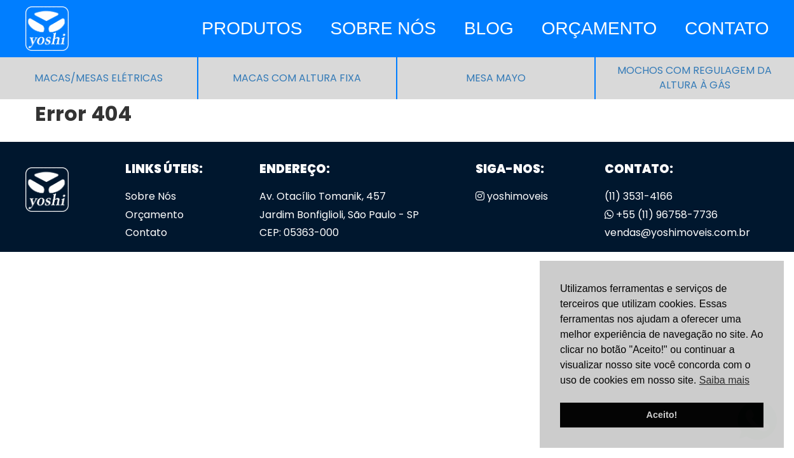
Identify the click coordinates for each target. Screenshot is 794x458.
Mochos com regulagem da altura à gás (694, 78)
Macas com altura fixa (297, 78)
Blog (489, 28)
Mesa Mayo (496, 78)
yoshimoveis (512, 196)
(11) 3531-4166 (639, 196)
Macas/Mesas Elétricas (98, 78)
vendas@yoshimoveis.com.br (677, 232)
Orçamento (599, 28)
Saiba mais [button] (724, 380)
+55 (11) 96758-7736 (661, 214)
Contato (727, 28)
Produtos (252, 28)
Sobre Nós (382, 28)
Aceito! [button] (662, 415)
